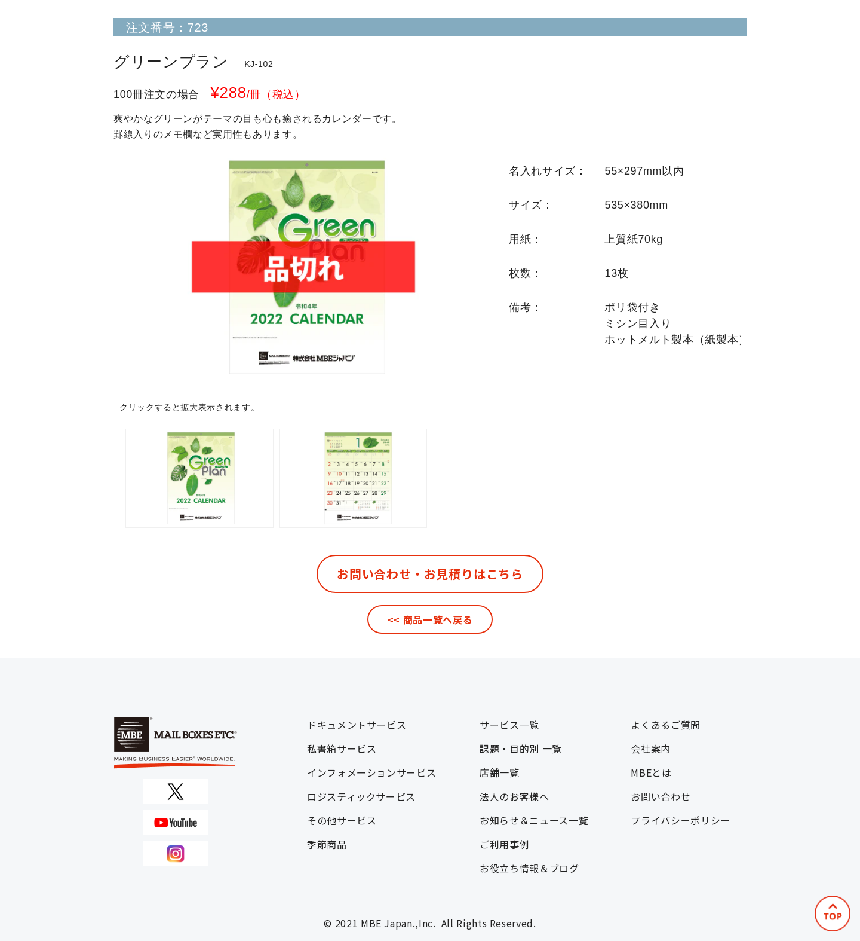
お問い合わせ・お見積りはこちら (430, 573)
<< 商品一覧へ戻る (430, 619)
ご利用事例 (504, 844)
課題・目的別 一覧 (521, 748)
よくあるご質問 (665, 724)
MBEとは (651, 772)
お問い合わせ (660, 796)
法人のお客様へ (514, 796)
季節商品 (327, 844)
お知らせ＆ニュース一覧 (534, 820)
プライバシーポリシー (680, 820)
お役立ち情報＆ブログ (529, 868)
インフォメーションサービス (371, 772)
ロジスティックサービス (361, 796)
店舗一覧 (500, 772)
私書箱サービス (341, 748)
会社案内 (651, 748)
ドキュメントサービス (356, 724)
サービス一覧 (509, 724)
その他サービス (341, 820)
